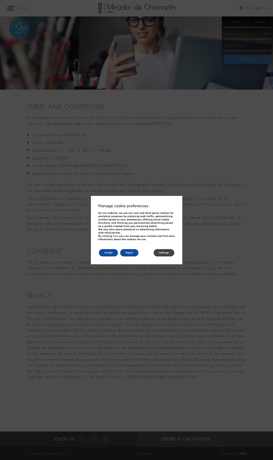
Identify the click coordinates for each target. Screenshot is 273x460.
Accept (108, 252)
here (115, 236)
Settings (164, 252)
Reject (129, 252)
